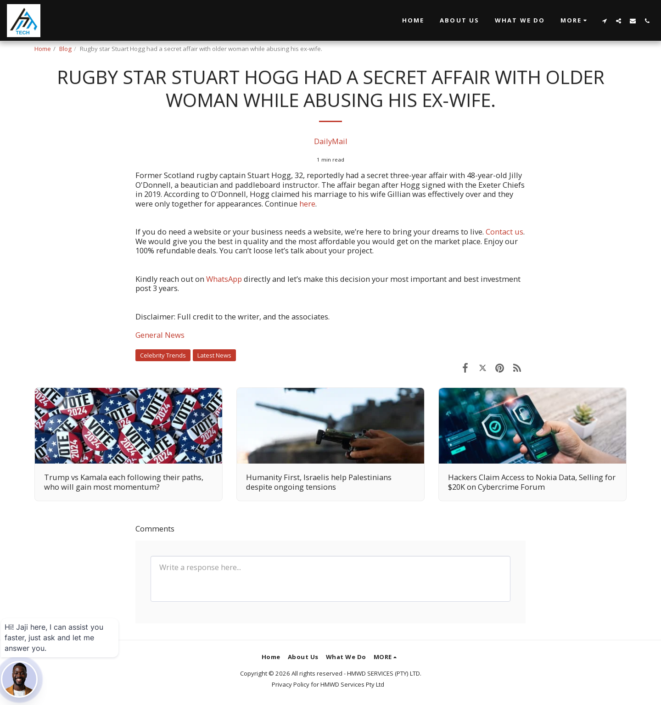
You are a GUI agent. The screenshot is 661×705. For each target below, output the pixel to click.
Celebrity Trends (163, 355)
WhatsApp (225, 279)
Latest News (214, 355)
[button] (575, 20)
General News (160, 335)
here (307, 203)
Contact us (504, 231)
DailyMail (330, 141)
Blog (65, 49)
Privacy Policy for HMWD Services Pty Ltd (328, 684)
